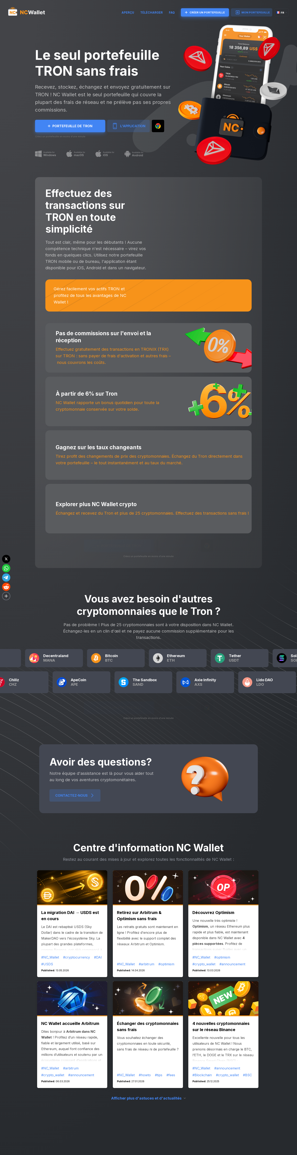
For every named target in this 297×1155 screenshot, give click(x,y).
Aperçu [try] (127, 12)
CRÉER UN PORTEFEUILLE (205, 12)
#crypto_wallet (203, 964)
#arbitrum (146, 964)
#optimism (166, 964)
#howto (145, 1075)
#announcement (232, 964)
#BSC (247, 1075)
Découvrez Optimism (213, 912)
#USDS (47, 964)
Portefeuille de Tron (70, 126)
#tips (158, 1075)
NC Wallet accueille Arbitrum (70, 1023)
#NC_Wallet (50, 957)
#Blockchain (202, 1075)
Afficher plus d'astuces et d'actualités (146, 1098)
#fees (170, 1075)
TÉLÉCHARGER (151, 12)
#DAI (98, 957)
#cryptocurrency (76, 957)
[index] (30, 12)
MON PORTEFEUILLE (253, 12)
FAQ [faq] (172, 12)
